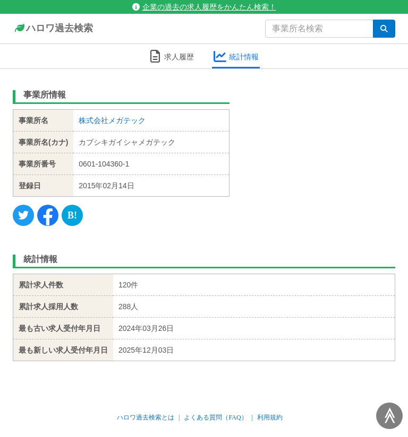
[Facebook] (47, 215)
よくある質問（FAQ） (215, 417)
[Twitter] (23, 215)
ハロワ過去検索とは (145, 417)
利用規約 (270, 417)
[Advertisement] (320, 151)
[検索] (384, 29)
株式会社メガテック (112, 120)
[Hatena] (72, 215)
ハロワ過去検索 (53, 29)
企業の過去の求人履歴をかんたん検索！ (204, 7)
